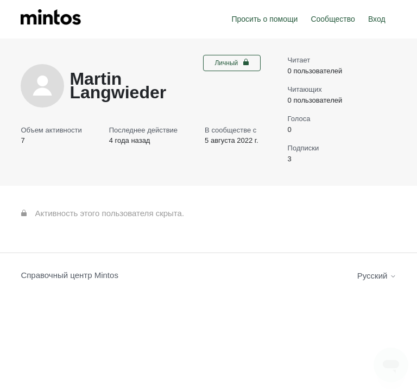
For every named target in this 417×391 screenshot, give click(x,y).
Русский (376, 275)
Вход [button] (377, 19)
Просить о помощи (264, 19)
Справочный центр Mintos (69, 275)
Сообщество (333, 19)
